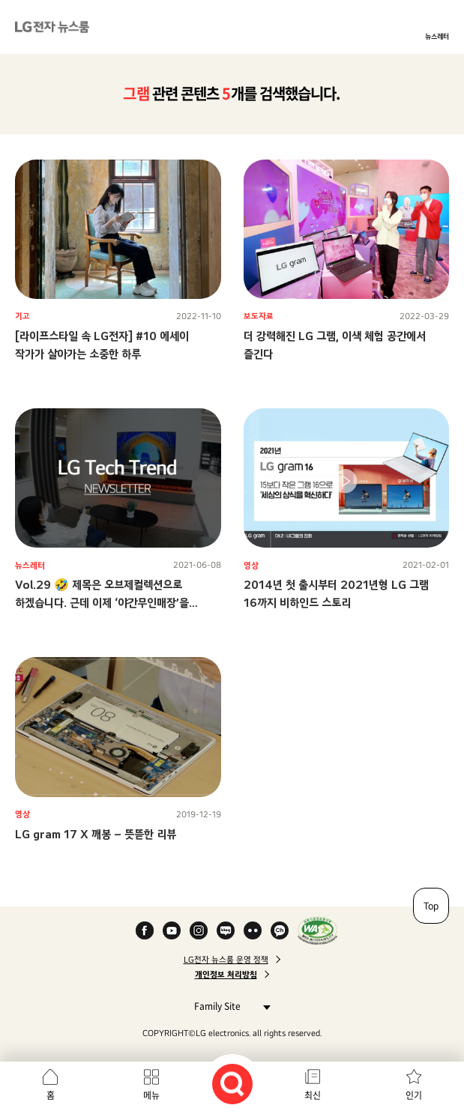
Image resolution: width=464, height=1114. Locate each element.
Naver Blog (226, 930)
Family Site (228, 1006)
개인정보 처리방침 (226, 974)
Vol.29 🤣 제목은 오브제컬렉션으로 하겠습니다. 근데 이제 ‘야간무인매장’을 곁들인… (102, 603)
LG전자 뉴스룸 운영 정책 (226, 959)
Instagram (199, 930)
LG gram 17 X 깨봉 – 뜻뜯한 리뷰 (95, 834)
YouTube (172, 930)
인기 (414, 1095)
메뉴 (151, 1095)
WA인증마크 (317, 930)
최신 (312, 1095)
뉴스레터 (437, 35)
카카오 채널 (280, 930)
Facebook (145, 930)
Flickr (253, 930)
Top (431, 906)
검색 (232, 1084)
